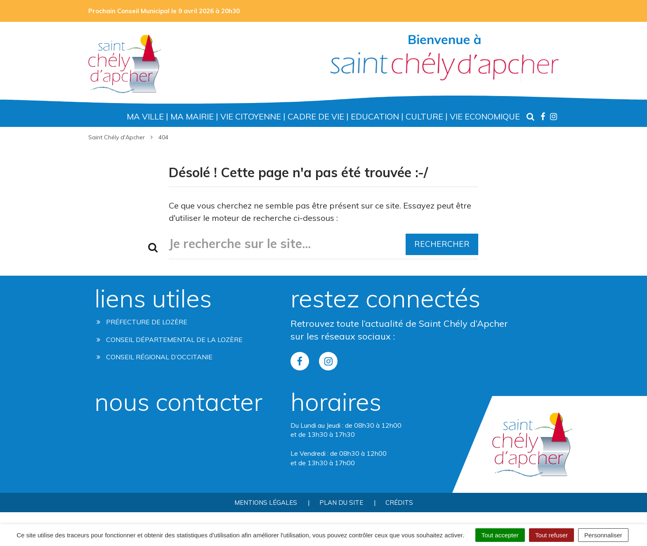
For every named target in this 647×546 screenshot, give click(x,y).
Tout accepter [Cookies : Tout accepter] (500, 535)
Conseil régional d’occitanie (155, 357)
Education (375, 116)
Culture (424, 116)
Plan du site (341, 502)
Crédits (399, 502)
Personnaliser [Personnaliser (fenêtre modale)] (603, 535)
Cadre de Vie (316, 116)
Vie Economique (485, 116)
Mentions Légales (265, 502)
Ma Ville (145, 116)
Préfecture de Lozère (142, 322)
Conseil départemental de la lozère (170, 339)
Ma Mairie (192, 116)
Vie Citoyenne (250, 116)
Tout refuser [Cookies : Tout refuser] (551, 535)
